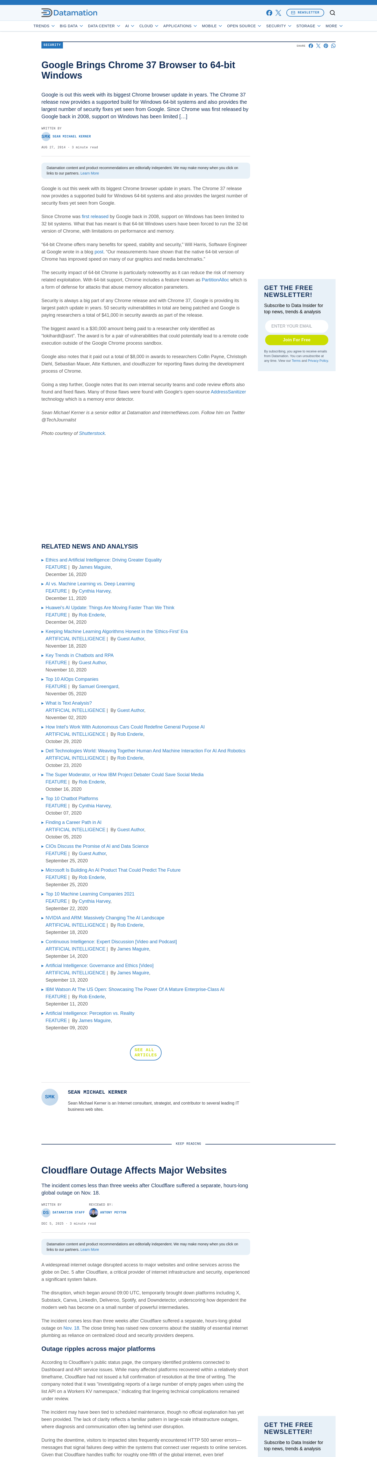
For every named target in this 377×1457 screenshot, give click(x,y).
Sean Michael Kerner (66, 136)
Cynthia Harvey (94, 591)
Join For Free (297, 340)
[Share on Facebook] (311, 46)
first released (95, 216)
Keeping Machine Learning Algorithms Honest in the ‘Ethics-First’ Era (117, 631)
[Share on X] (318, 46)
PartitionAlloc (215, 279)
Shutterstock (92, 433)
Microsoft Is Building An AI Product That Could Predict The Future (113, 870)
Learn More (90, 173)
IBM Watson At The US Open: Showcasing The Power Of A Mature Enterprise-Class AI (135, 989)
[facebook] (269, 13)
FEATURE (56, 567)
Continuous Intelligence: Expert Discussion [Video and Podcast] (111, 941)
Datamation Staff (63, 1212)
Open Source (259, 26)
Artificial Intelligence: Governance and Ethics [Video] (100, 965)
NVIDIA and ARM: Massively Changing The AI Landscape (105, 917)
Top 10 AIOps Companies (72, 679)
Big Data (87, 26)
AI (145, 26)
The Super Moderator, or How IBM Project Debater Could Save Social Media (125, 774)
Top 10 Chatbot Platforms (72, 798)
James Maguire (95, 567)
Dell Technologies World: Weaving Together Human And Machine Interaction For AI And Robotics (145, 750)
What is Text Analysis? (69, 703)
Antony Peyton (107, 1212)
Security (294, 26)
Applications (195, 26)
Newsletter (305, 12)
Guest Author (130, 638)
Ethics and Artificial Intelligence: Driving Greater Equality (104, 560)
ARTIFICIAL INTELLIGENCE (75, 638)
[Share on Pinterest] (326, 46)
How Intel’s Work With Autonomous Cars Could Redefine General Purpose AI (125, 727)
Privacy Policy (318, 361)
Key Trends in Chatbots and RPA (80, 655)
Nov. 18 (71, 1328)
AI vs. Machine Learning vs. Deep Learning (90, 583)
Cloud (164, 26)
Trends (59, 26)
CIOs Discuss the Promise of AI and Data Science (97, 846)
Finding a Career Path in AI (74, 822)
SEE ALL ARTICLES (146, 1052)
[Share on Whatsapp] (333, 46)
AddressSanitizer (228, 391)
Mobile (227, 26)
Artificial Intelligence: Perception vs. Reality (90, 1013)
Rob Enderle (92, 615)
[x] (278, 13)
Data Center (119, 26)
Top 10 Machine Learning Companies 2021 (90, 894)
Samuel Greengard (98, 686)
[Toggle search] (332, 13)
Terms (296, 361)
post (99, 251)
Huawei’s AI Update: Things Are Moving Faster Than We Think (110, 607)
